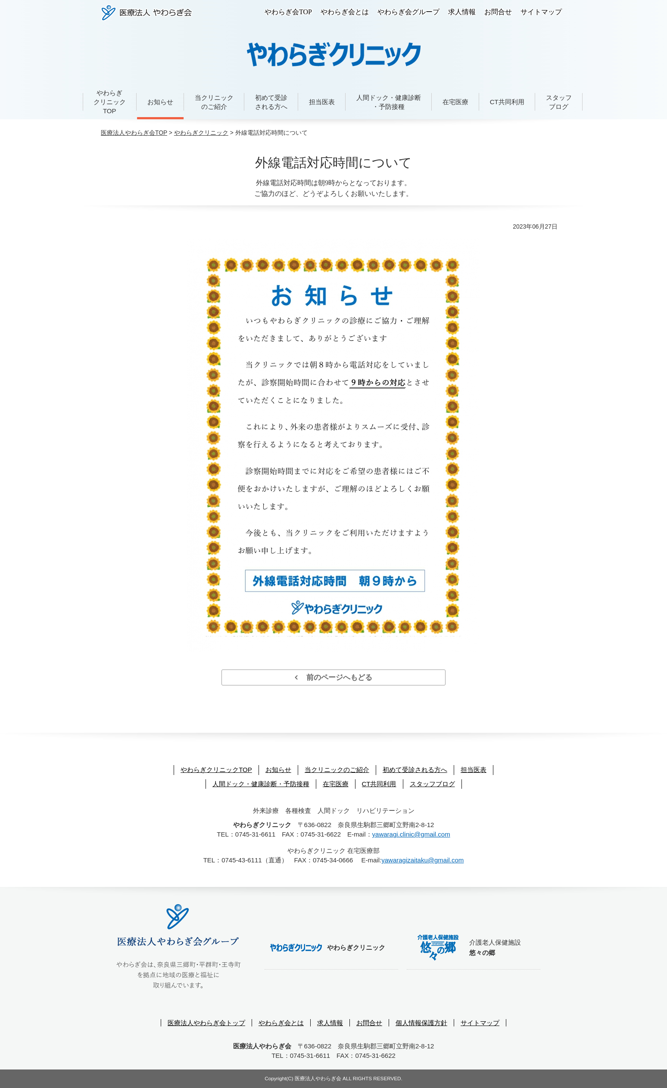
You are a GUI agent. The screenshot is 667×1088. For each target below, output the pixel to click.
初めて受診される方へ (271, 102)
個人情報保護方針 (421, 1022)
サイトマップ (541, 11)
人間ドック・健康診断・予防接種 (388, 102)
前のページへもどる (334, 677)
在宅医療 (455, 101)
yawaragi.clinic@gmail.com (411, 834)
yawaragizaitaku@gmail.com (422, 860)
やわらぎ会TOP (288, 11)
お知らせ (160, 101)
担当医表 (322, 101)
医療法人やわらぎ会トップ (206, 1022)
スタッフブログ (559, 102)
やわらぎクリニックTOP (110, 102)
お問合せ (498, 11)
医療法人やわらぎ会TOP (134, 132)
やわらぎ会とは (345, 11)
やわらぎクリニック (201, 132)
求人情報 (462, 11)
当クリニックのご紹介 (214, 102)
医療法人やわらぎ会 (147, 12)
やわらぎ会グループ (408, 11)
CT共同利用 (507, 101)
